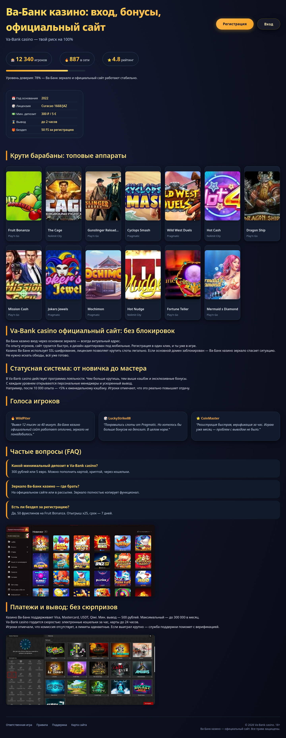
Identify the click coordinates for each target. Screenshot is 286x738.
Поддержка (59, 725)
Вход (268, 24)
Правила (42, 725)
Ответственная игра (19, 725)
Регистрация (235, 23)
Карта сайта (79, 725)
